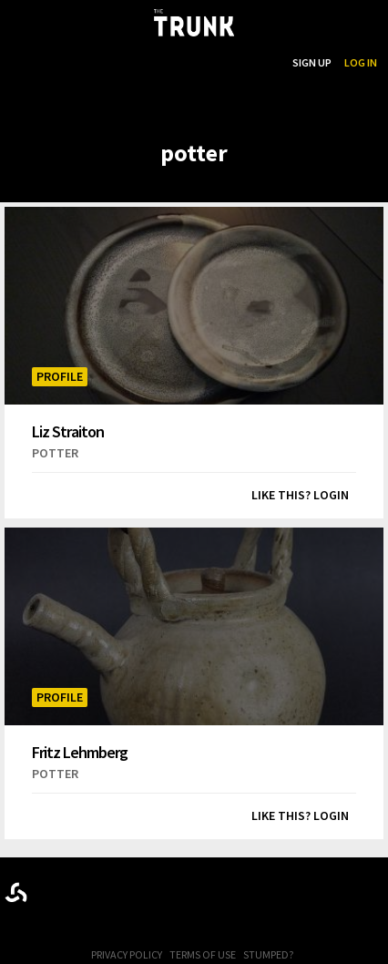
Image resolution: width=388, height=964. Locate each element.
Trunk (194, 888)
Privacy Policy (126, 954)
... (186, 62)
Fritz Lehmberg (80, 752)
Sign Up (312, 62)
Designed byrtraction (16, 892)
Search (260, 62)
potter (55, 453)
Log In (360, 62)
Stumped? (268, 954)
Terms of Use (202, 954)
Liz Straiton (68, 431)
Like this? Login (300, 495)
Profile (59, 376)
